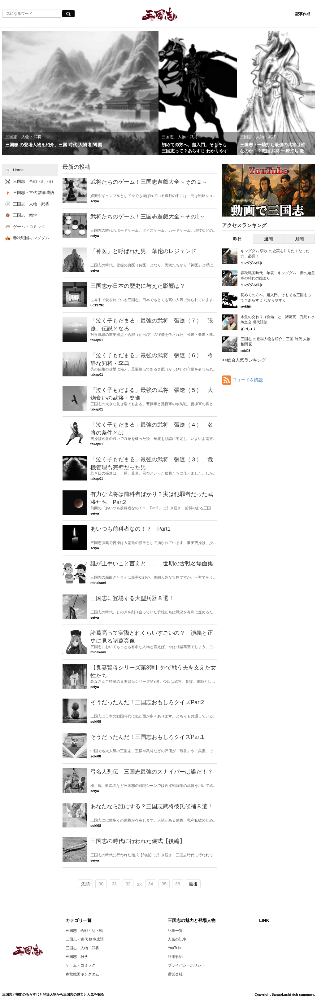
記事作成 (302, 14)
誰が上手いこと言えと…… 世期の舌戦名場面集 (151, 563)
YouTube (175, 948)
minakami (98, 583)
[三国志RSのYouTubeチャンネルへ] (268, 190)
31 (114, 883)
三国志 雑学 (77, 956)
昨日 (237, 238)
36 (177, 883)
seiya (94, 201)
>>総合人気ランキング (244, 359)
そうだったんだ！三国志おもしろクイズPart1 (147, 737)
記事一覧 (175, 930)
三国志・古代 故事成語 (85, 939)
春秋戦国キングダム (82, 974)
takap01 (96, 340)
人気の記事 (177, 939)
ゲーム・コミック (80, 965)
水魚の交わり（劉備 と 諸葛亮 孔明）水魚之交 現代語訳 (278, 319)
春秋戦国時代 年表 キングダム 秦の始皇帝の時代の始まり (278, 275)
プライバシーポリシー (186, 965)
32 (128, 883)
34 (150, 883)
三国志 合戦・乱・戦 (84, 930)
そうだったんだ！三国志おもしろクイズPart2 (147, 702)
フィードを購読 (247, 379)
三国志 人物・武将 (82, 948)
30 (100, 883)
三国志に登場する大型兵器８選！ (132, 598)
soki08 (95, 721)
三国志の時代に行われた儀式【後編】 (137, 841)
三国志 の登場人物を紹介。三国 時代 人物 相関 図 (275, 341)
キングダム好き (251, 263)
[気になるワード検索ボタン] (68, 13)
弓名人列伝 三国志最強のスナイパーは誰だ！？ (151, 772)
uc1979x (97, 305)
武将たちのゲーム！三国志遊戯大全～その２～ (148, 182)
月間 (299, 238)
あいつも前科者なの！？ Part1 (130, 529)
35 (164, 883)
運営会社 (175, 974)
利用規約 (175, 956)
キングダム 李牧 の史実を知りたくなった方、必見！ (275, 253)
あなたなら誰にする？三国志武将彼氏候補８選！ (151, 806)
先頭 (85, 883)
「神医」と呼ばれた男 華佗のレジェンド (143, 251)
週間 (268, 238)
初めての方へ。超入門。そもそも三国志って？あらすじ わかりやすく (276, 297)
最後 (193, 883)
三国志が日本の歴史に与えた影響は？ (137, 286)
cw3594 (246, 307)
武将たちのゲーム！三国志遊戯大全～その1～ (147, 216)
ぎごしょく (248, 329)
